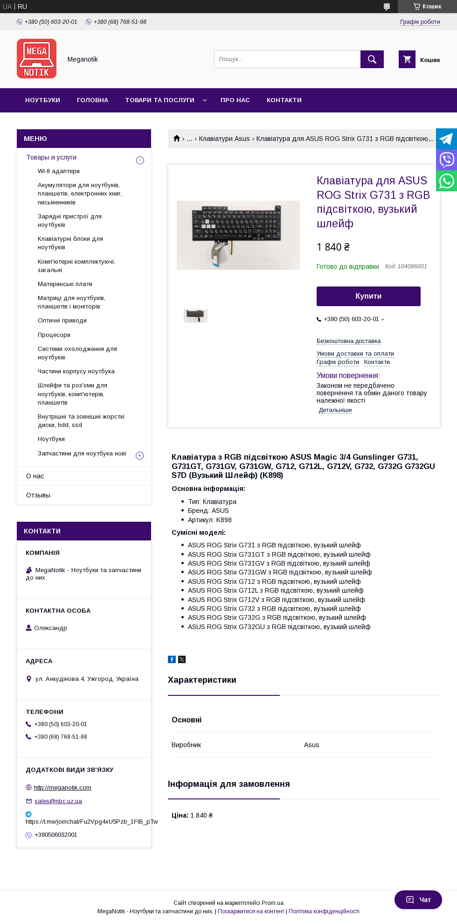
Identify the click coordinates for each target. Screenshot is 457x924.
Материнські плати (65, 283)
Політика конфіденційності (324, 911)
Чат (418, 900)
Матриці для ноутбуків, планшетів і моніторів (71, 302)
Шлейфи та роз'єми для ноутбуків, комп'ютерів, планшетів (72, 394)
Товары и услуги (51, 157)
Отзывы (38, 495)
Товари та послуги (159, 100)
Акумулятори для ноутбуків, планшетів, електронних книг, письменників (80, 193)
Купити (369, 296)
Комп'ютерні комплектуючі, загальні (76, 265)
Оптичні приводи (62, 320)
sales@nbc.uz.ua (58, 801)
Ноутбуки (42, 100)
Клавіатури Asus (224, 138)
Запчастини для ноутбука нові (82, 453)
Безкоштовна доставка (349, 340)
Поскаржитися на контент (251, 911)
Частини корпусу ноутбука (76, 371)
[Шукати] (372, 59)
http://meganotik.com (62, 787)
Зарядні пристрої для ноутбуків (70, 220)
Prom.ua (273, 903)
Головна (92, 100)
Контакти (284, 100)
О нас (35, 476)
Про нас (235, 100)
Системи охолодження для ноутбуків (77, 353)
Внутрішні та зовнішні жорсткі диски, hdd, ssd (81, 420)
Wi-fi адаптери (59, 171)
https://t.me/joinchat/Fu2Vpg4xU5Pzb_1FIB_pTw (84, 821)
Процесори (54, 334)
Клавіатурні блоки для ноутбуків (70, 243)
